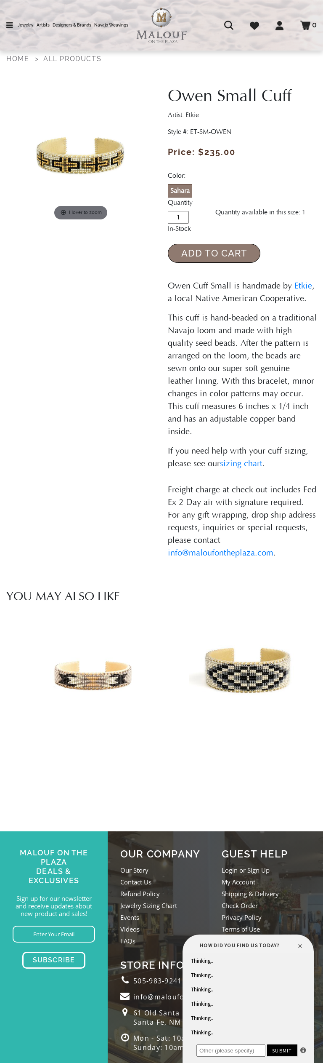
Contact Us (135, 882)
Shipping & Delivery (250, 893)
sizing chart (241, 463)
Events (129, 917)
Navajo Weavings (111, 25)
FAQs (127, 941)
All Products (72, 59)
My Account (238, 882)
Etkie (303, 286)
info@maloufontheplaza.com (220, 553)
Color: (176, 175)
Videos (130, 929)
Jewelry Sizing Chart (148, 905)
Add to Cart (214, 253)
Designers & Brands (72, 25)
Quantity (180, 202)
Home (17, 59)
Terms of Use (241, 929)
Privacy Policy (242, 917)
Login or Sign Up (246, 870)
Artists (43, 25)
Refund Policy (140, 893)
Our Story (134, 870)
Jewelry (25, 25)
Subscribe (54, 960)
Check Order (240, 905)
